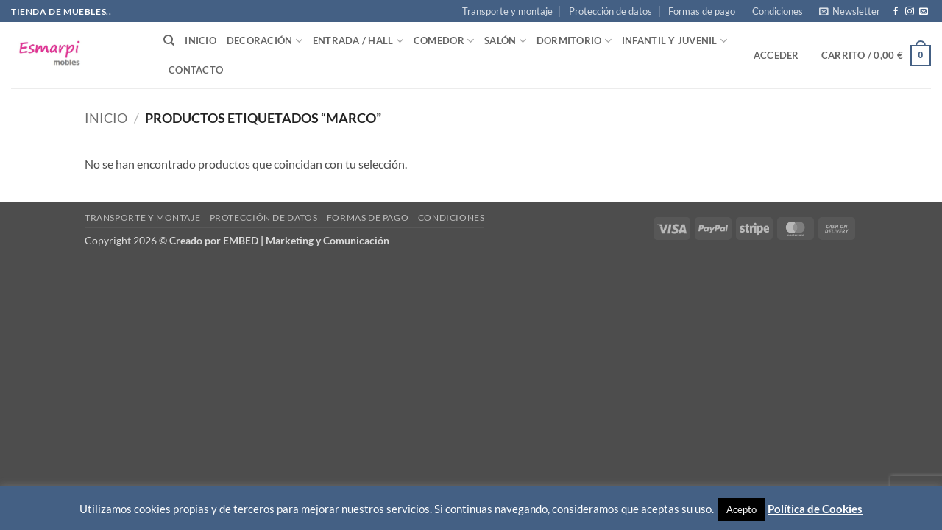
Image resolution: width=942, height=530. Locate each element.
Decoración (264, 41)
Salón (505, 41)
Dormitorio (574, 41)
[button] (849, 11)
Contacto (196, 70)
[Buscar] (168, 40)
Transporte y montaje (507, 11)
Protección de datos (610, 11)
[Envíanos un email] (923, 12)
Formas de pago (701, 11)
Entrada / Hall (358, 41)
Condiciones (777, 11)
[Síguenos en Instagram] (909, 12)
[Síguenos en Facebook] (895, 12)
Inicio (200, 40)
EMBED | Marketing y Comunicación (306, 240)
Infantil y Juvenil (674, 41)
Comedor (444, 41)
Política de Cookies (815, 508)
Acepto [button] (741, 509)
